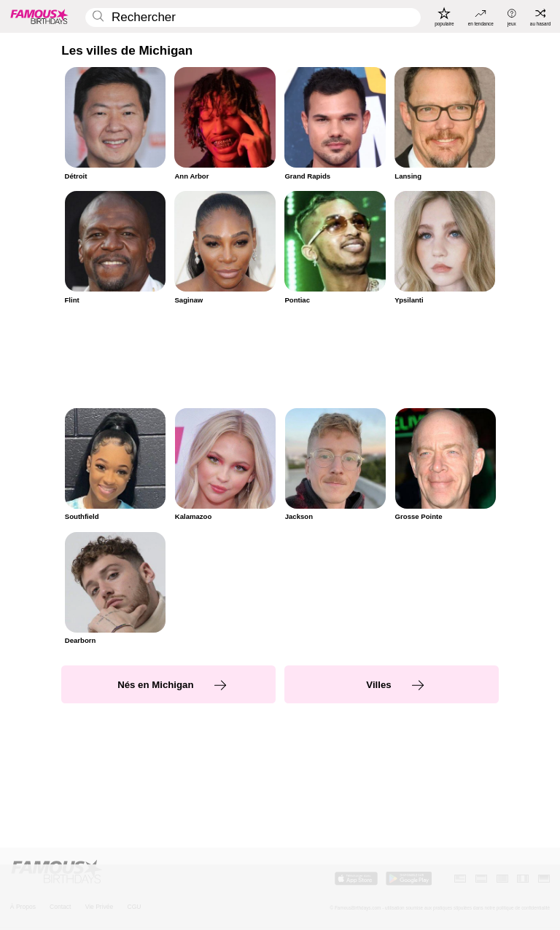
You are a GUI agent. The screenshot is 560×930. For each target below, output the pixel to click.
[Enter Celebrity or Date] (253, 18)
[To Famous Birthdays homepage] (39, 16)
